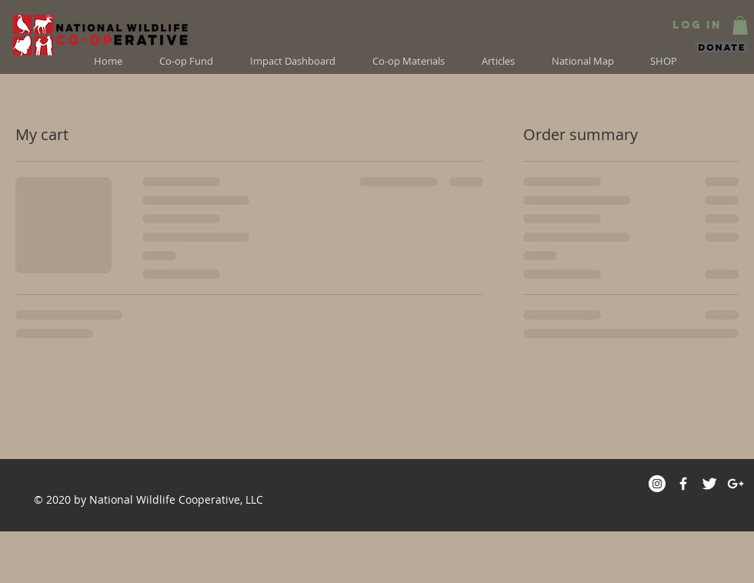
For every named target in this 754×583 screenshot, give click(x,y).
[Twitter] (709, 483)
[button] (740, 25)
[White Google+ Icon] (735, 483)
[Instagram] (657, 483)
